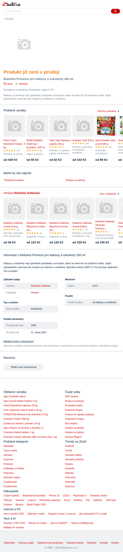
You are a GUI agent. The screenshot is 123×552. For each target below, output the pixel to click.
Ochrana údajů (26, 543)
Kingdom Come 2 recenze (61, 513)
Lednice (32, 500)
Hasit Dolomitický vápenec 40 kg (21, 405)
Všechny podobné (108, 111)
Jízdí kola (111, 500)
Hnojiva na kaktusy (75, 180)
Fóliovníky (70, 477)
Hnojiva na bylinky (74, 432)
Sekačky (97, 500)
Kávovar (20, 500)
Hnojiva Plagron (73, 437)
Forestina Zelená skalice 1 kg (19, 432)
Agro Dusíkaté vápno (14, 396)
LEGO (66, 495)
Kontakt (104, 543)
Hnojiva (10, 19)
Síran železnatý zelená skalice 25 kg (23, 410)
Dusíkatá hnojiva (73, 405)
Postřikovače (10, 486)
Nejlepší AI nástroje (14, 527)
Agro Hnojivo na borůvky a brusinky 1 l (24, 428)
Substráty (9, 446)
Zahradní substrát (74, 459)
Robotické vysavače (50, 500)
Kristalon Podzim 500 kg (16, 419)
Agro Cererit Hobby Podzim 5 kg (20, 401)
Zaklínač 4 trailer (36, 513)
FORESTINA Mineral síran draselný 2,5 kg (26, 414)
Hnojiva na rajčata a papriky (79, 414)
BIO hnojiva (71, 423)
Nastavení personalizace (50, 543)
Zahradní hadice (12, 477)
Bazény (19, 504)
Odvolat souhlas (75, 543)
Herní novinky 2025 (14, 513)
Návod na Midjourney (82, 523)
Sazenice (8, 459)
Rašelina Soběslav (40, 286)
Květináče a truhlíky (14, 468)
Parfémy (78, 500)
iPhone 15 (54, 495)
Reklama (91, 543)
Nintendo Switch (99, 495)
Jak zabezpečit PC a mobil (93, 513)
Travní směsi (10, 450)
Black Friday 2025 (36, 504)
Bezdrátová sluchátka (34, 495)
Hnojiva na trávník (74, 401)
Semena (8, 455)
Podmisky (9, 473)
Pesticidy (8, 464)
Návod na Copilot (38, 523)
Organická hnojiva (74, 419)
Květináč (69, 446)
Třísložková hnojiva (14, 180)
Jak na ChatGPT (59, 523)
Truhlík (68, 450)
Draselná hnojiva (74, 410)
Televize (8, 500)
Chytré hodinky (11, 495)
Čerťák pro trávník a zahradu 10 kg (22, 423)
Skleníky (69, 473)
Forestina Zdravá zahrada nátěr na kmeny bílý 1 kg (30, 437)
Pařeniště (70, 482)
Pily (88, 500)
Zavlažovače (10, 482)
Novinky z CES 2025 (14, 523)
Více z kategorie (109, 194)
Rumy (67, 500)
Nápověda (9, 543)
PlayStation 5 (80, 495)
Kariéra (115, 543)
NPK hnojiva (71, 396)
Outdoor (8, 504)
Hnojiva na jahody (74, 428)
